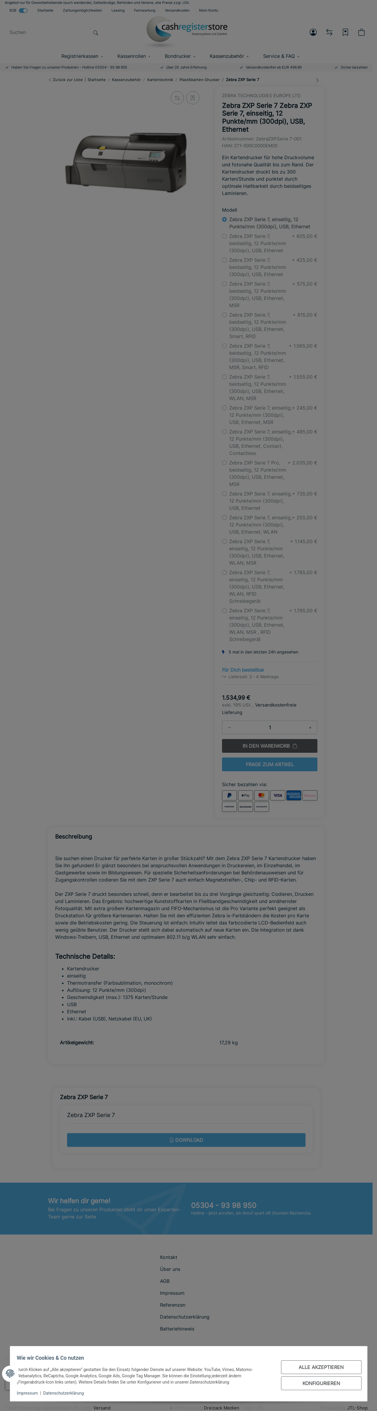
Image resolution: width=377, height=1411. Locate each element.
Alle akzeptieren (318, 1367)
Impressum (30, 1393)
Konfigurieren (318, 1383)
